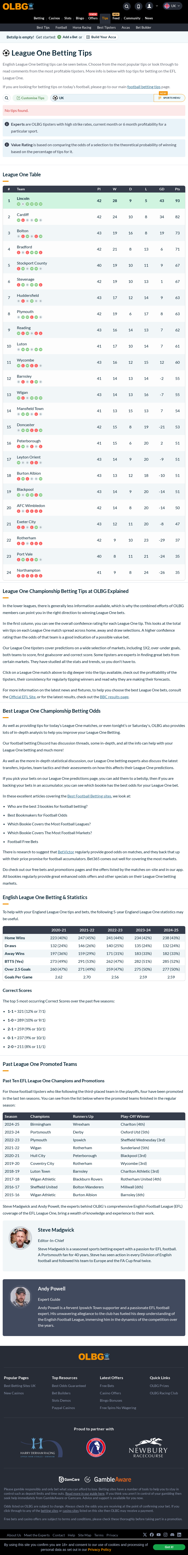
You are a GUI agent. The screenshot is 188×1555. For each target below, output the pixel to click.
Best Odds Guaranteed (69, 1386)
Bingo (80, 18)
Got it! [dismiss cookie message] (169, 1547)
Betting (39, 18)
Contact (59, 1535)
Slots (67, 18)
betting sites (49, 1511)
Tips (105, 18)
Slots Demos (61, 1400)
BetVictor (66, 851)
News (149, 18)
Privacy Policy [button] (99, 1550)
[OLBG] (94, 1356)
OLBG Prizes (159, 1386)
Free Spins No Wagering (118, 1408)
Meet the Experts (37, 1535)
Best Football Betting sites (89, 796)
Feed (115, 17)
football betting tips (144, 86)
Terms (99, 1535)
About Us (14, 1535)
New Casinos (14, 1393)
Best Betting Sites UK (20, 1386)
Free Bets (107, 1386)
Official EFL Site (22, 696)
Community (132, 18)
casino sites (71, 1511)
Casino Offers (110, 1393)
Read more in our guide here (85, 1493)
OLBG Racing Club (164, 1393)
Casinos (54, 18)
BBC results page (114, 696)
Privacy (112, 1535)
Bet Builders (61, 1393)
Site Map (84, 1535)
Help (71, 1535)
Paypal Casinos (63, 1408)
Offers (93, 17)
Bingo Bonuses (111, 1400)
